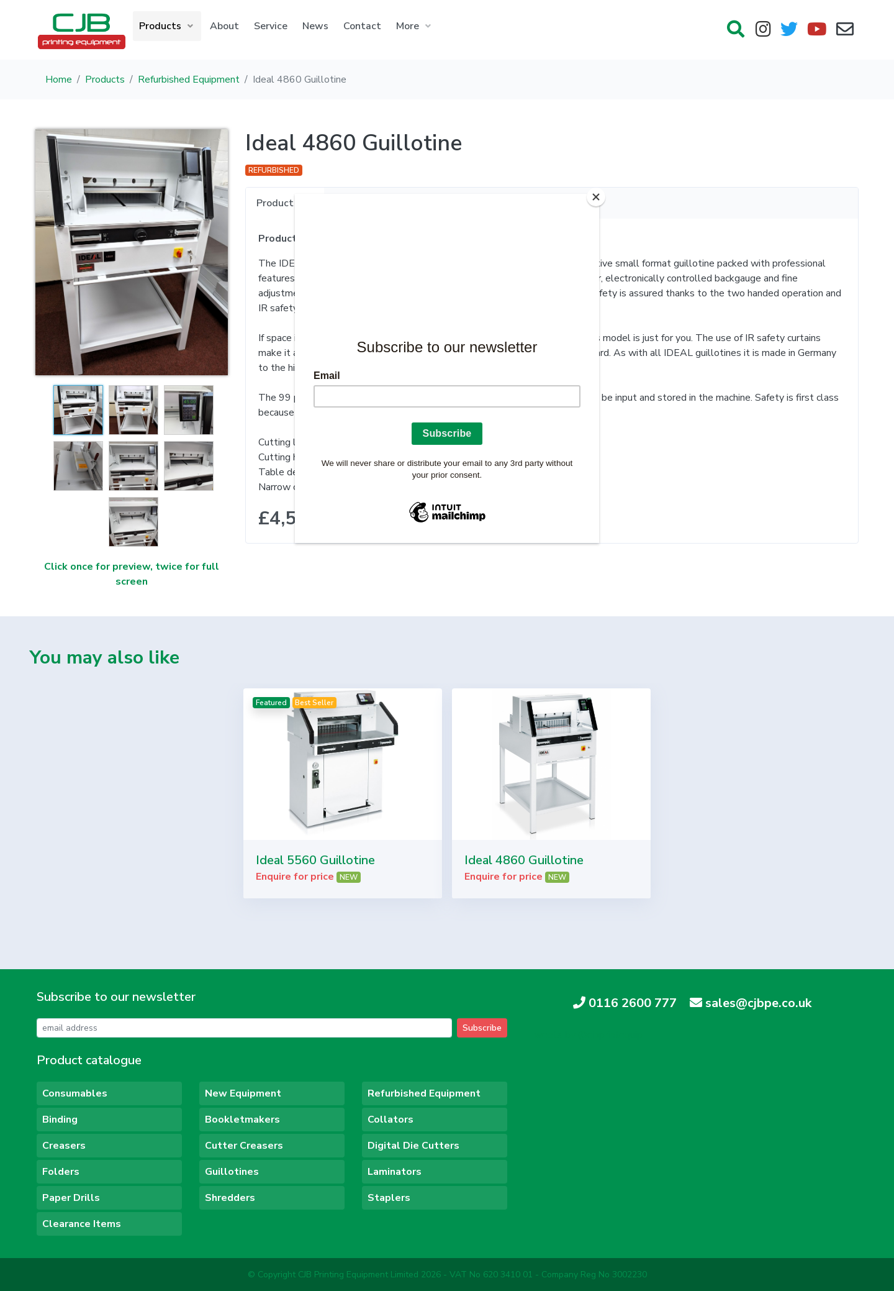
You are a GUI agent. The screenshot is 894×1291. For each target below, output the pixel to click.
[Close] (596, 197)
